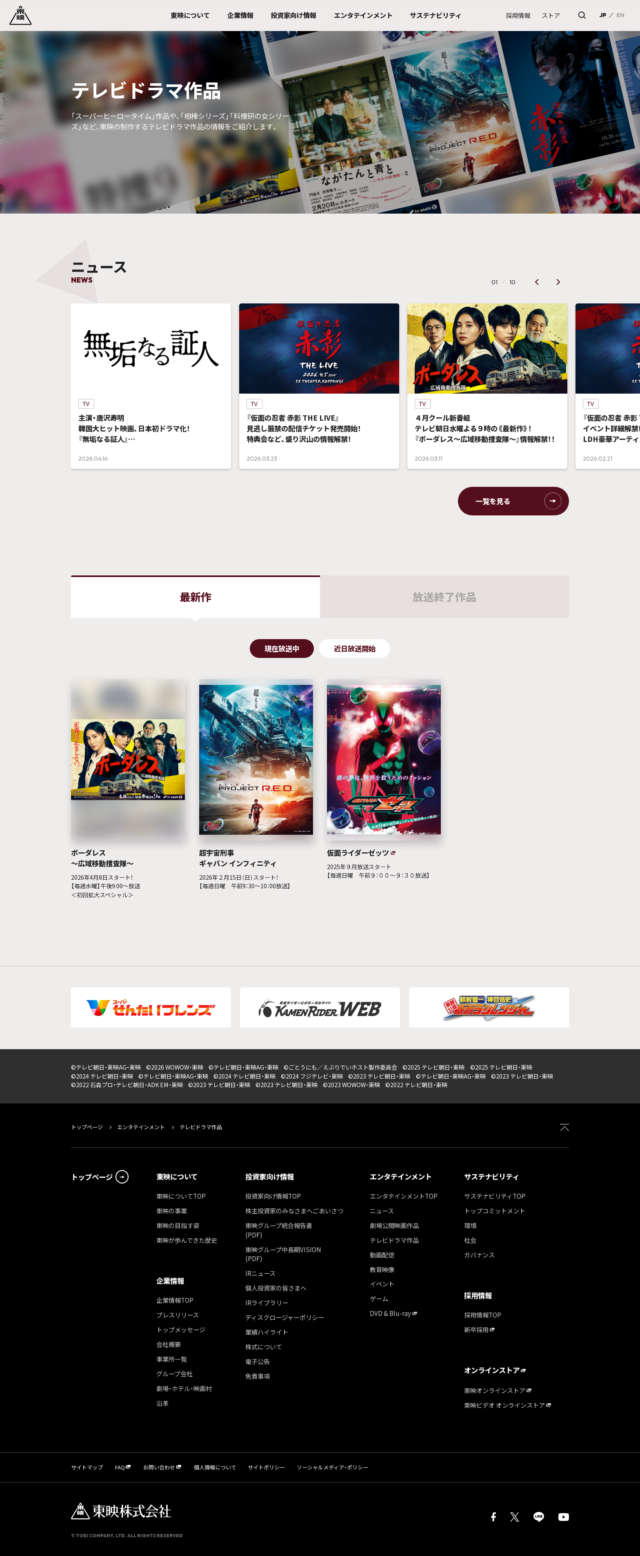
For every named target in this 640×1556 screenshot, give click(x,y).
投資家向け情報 (269, 1177)
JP (603, 15)
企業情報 (170, 1281)
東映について (177, 1177)
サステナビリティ (491, 1177)
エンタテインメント (141, 1127)
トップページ (87, 1127)
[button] (536, 282)
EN (620, 15)
